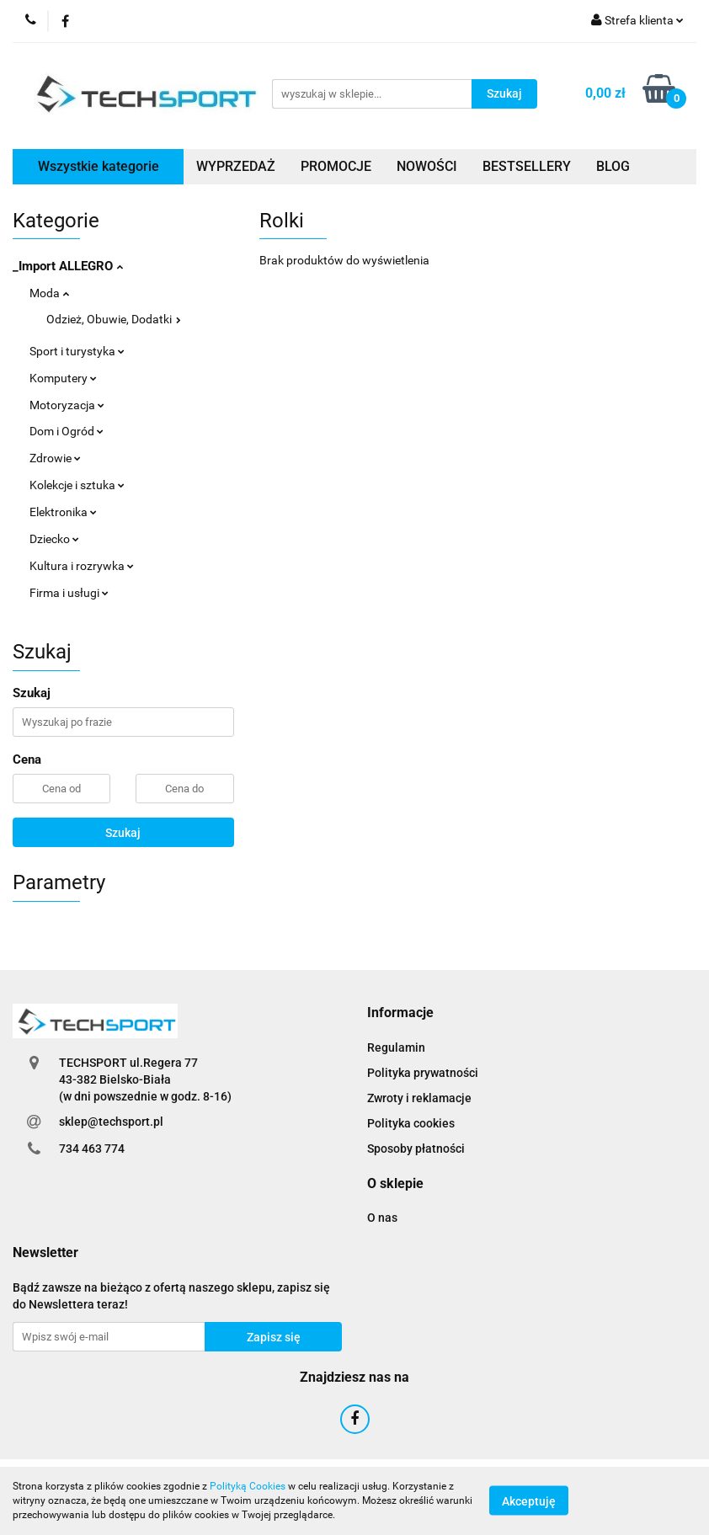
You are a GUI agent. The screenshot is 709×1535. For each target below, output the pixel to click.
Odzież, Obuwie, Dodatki (113, 319)
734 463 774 (92, 1148)
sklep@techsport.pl (111, 1121)
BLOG (613, 166)
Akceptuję (529, 1501)
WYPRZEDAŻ (235, 166)
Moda (49, 293)
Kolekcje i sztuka (77, 485)
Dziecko (54, 539)
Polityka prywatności (422, 1072)
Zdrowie (55, 458)
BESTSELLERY (526, 166)
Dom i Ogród (66, 431)
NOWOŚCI (427, 166)
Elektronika (63, 512)
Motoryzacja (66, 405)
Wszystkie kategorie (98, 166)
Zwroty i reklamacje (419, 1098)
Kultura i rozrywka (81, 566)
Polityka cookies (411, 1123)
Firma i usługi (69, 593)
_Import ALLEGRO (68, 266)
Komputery (63, 378)
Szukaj (123, 832)
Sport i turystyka (77, 351)
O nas (382, 1217)
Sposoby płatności (416, 1148)
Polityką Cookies (247, 1486)
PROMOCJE (336, 166)
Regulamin (396, 1047)
